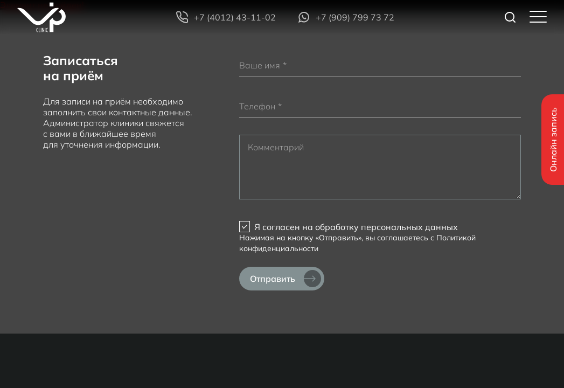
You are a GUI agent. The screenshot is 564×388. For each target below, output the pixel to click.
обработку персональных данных (386, 227)
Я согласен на (356, 226)
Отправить (285, 278)
